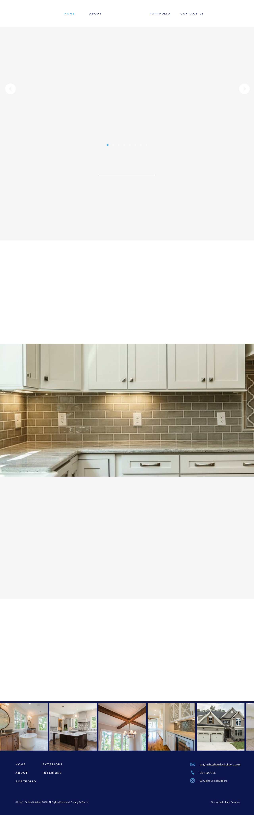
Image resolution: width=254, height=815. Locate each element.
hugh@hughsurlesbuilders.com (220, 764)
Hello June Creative (229, 802)
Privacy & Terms (80, 802)
